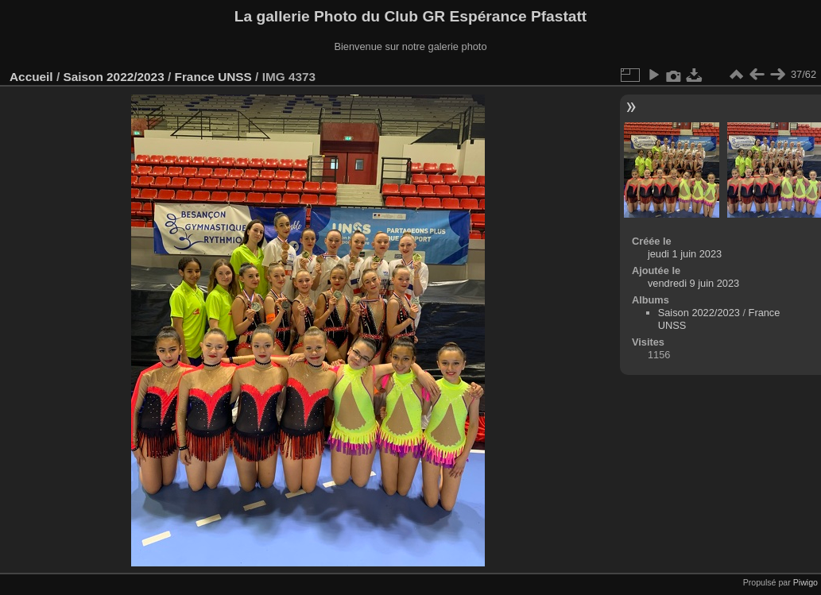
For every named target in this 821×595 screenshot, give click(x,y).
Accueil (31, 76)
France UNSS (213, 76)
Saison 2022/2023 (113, 76)
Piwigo (805, 582)
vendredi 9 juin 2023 (693, 283)
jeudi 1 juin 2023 (685, 254)
